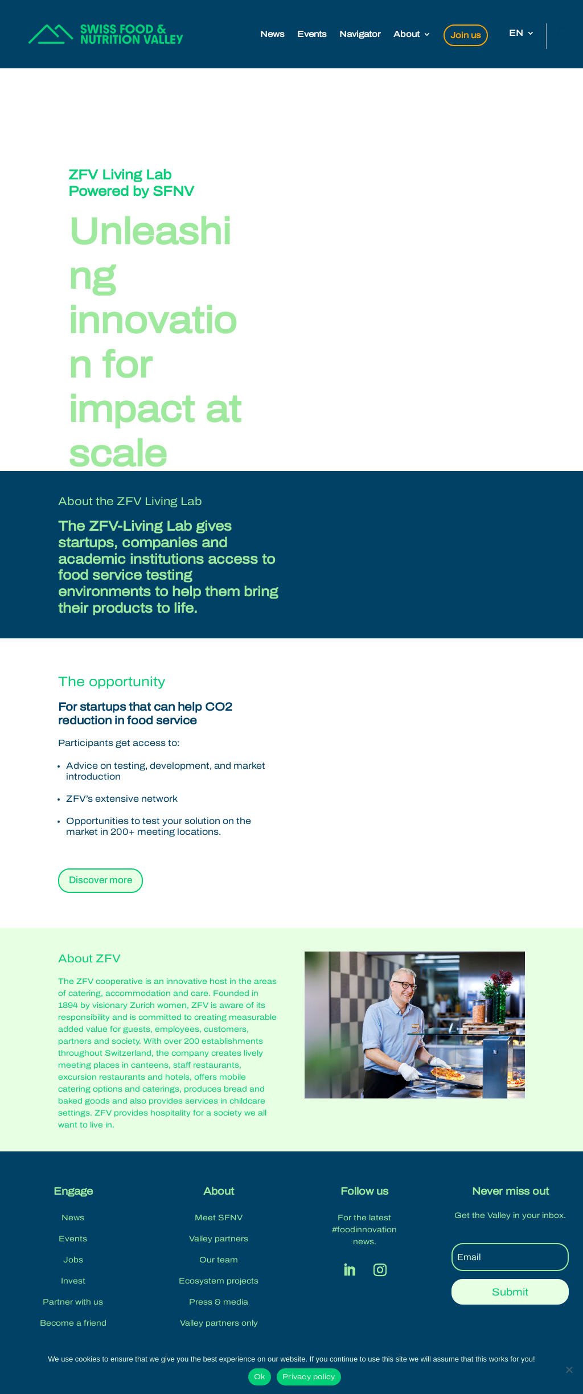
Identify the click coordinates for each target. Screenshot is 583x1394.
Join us (465, 35)
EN (516, 33)
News (272, 34)
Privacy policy (308, 1377)
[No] (568, 1369)
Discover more (100, 880)
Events (312, 34)
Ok (260, 1377)
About (406, 34)
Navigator (360, 34)
